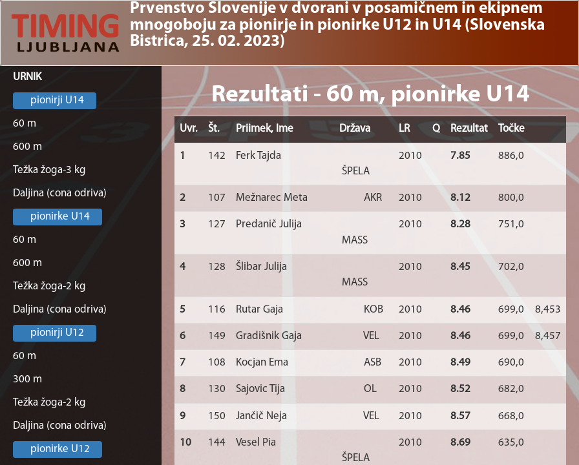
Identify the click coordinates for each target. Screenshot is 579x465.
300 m (27, 379)
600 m (27, 146)
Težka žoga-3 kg (49, 170)
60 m (24, 123)
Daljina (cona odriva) (60, 193)
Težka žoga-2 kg (49, 286)
